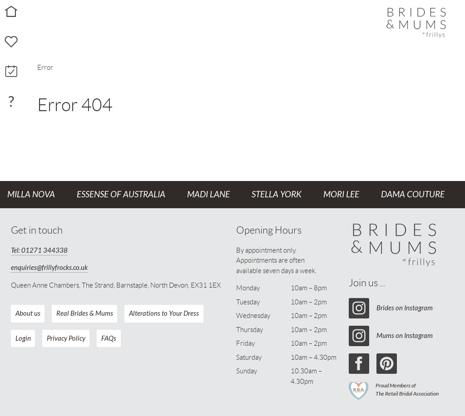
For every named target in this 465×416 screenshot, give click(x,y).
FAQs (108, 338)
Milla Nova (31, 195)
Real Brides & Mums (84, 313)
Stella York (277, 195)
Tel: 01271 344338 (39, 250)
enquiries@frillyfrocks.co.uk (49, 268)
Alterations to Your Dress (164, 313)
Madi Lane (208, 195)
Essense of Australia (121, 195)
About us (27, 313)
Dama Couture (413, 195)
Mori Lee (341, 195)
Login (23, 338)
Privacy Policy (66, 338)
